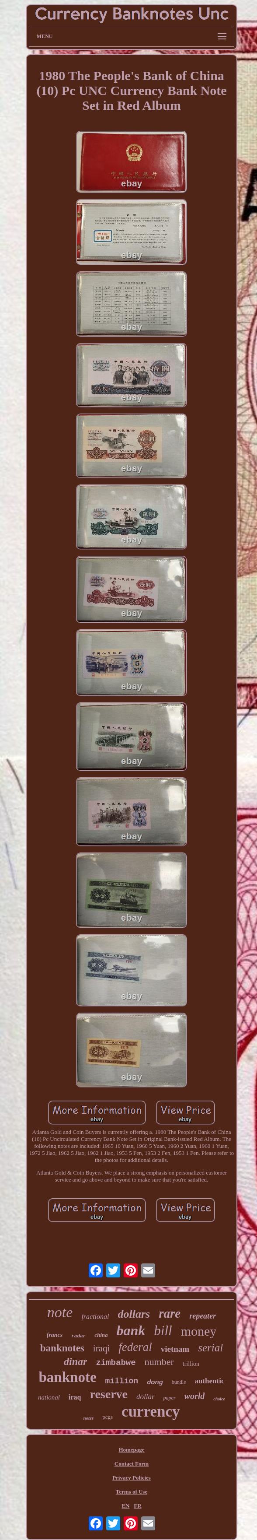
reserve (109, 1394)
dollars (134, 1314)
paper (169, 1398)
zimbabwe (115, 1363)
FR (137, 1505)
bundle (179, 1382)
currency (151, 1411)
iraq (75, 1397)
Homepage (131, 1449)
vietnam (175, 1349)
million (122, 1381)
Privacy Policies (131, 1477)
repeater (202, 1316)
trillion (191, 1364)
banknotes (62, 1348)
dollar (145, 1397)
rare (170, 1313)
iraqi (101, 1348)
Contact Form (132, 1463)
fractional (95, 1316)
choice (219, 1398)
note (60, 1312)
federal (135, 1347)
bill (163, 1330)
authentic (210, 1381)
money (199, 1331)
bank (131, 1330)
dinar (75, 1361)
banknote (67, 1377)
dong (155, 1382)
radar (78, 1336)
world (194, 1396)
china (101, 1335)
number (159, 1361)
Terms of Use (131, 1491)
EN (125, 1505)
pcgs (107, 1417)
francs (55, 1335)
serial (210, 1348)
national (49, 1397)
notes (88, 1418)
